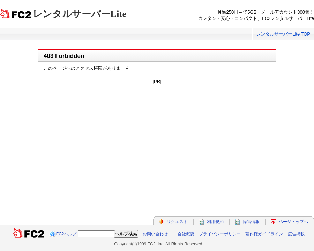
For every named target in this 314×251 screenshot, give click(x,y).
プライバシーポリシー (220, 233)
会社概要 (186, 233)
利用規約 (215, 221)
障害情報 (251, 221)
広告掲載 (296, 233)
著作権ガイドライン (264, 233)
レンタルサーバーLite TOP (283, 34)
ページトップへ (293, 221)
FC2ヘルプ (66, 233)
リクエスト (177, 221)
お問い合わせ (155, 233)
